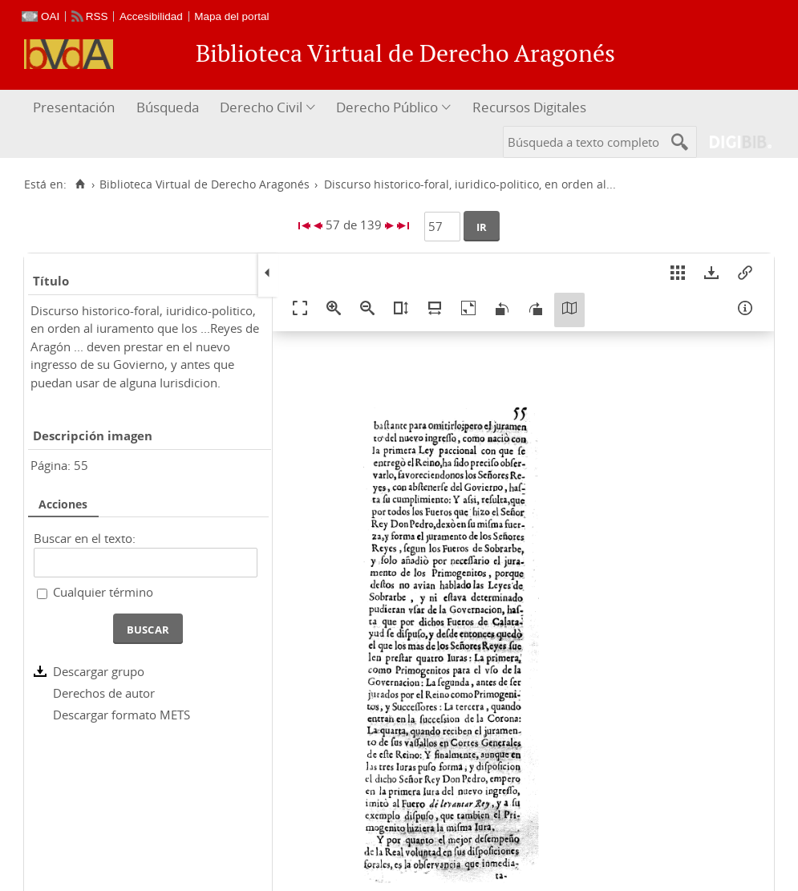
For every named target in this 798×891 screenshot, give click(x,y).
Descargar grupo (98, 671)
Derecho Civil (261, 107)
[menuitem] (75, 108)
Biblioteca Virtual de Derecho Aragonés (204, 184)
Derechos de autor (104, 693)
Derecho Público (387, 107)
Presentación (74, 107)
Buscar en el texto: (85, 538)
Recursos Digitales (529, 107)
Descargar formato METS (121, 715)
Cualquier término (103, 592)
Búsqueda (167, 107)
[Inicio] (80, 184)
